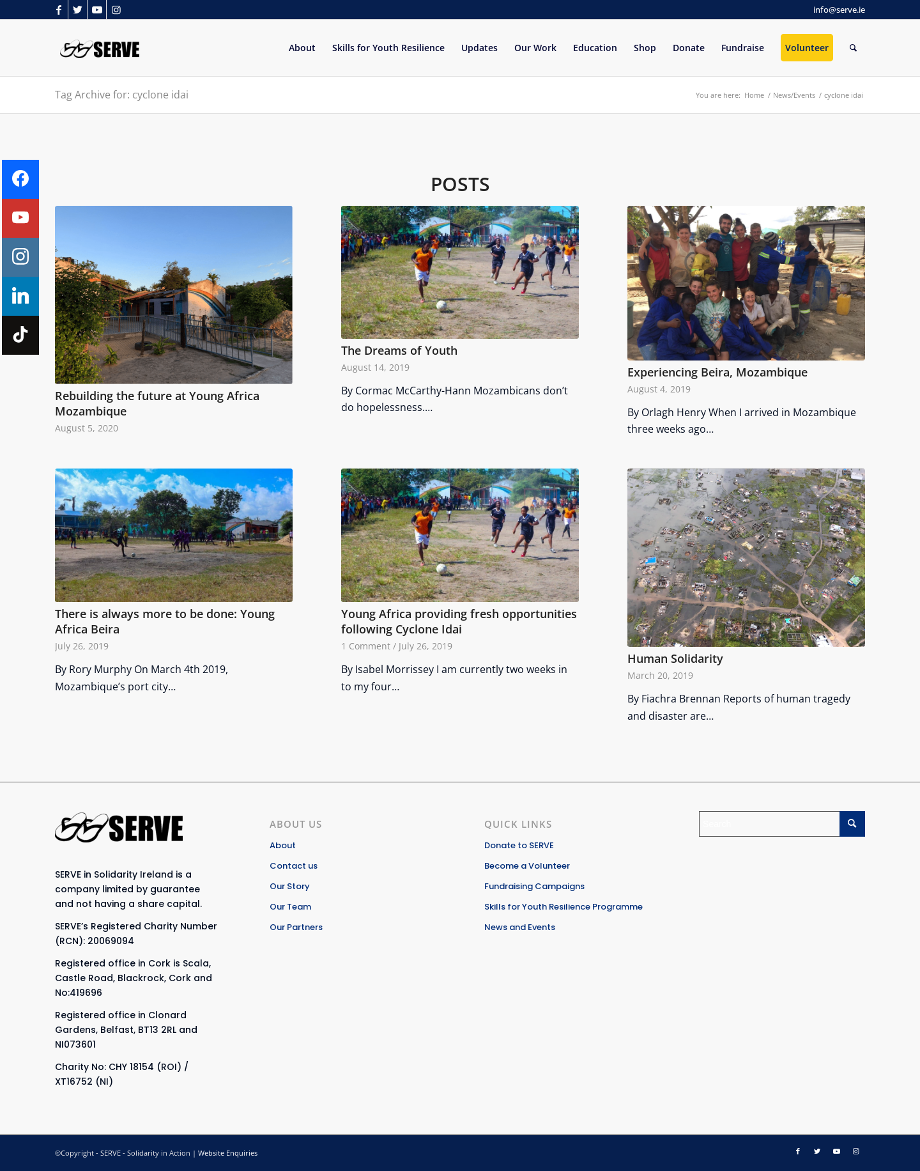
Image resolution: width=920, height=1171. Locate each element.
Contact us (294, 866)
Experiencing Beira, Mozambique (717, 372)
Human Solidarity (675, 658)
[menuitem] (302, 48)
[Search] (853, 48)
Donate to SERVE (519, 845)
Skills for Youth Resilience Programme (563, 907)
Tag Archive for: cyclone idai (121, 95)
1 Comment (365, 646)
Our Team (290, 907)
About (283, 845)
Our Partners (296, 927)
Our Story (290, 886)
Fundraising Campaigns (534, 886)
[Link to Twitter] (77, 9)
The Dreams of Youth (399, 350)
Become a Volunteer (527, 866)
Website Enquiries (227, 1153)
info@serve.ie (839, 9)
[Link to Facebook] (58, 9)
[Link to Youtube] (97, 9)
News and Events (519, 927)
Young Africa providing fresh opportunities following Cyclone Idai (459, 621)
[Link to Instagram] (116, 9)
